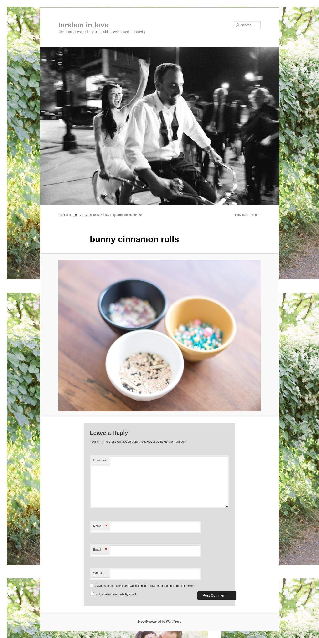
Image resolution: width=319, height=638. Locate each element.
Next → (256, 215)
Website (98, 573)
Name (100, 526)
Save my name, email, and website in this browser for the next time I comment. (145, 585)
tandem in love (83, 25)
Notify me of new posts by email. (116, 594)
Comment (100, 460)
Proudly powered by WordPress (159, 621)
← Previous (239, 215)
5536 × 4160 (101, 215)
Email (100, 549)
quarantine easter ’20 (127, 215)
